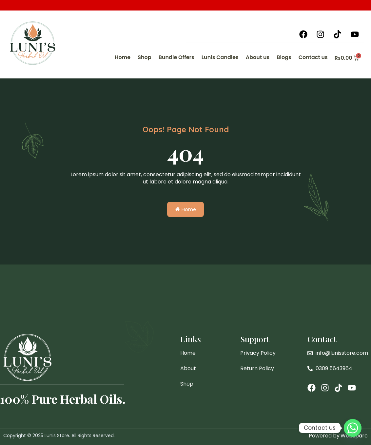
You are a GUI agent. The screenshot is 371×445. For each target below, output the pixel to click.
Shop (144, 57)
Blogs (284, 57)
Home (122, 57)
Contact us (313, 57)
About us (257, 57)
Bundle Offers (176, 57)
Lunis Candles (220, 57)
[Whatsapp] (352, 428)
